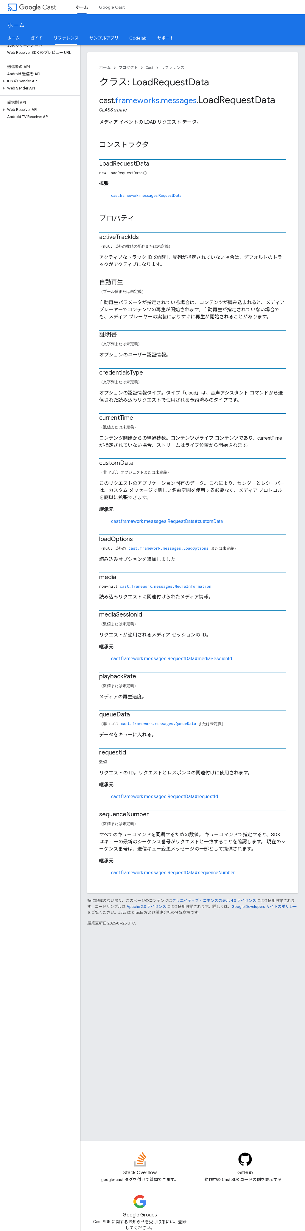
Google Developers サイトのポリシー (264, 906)
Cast (37, 7)
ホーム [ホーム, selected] (82, 7)
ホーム (16, 25)
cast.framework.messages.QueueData (158, 723)
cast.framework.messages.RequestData (146, 195)
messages (179, 100)
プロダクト (128, 67)
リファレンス (172, 67)
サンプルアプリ (104, 38)
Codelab (138, 38)
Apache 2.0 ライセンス (146, 906)
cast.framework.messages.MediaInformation (165, 586)
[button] (39, 81)
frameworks (137, 100)
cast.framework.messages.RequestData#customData (167, 521)
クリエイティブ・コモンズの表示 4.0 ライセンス (214, 900)
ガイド (36, 38)
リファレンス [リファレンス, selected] (66, 38)
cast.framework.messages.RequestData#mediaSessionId (171, 658)
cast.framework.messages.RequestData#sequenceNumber (173, 872)
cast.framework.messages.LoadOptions (168, 548)
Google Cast (112, 7)
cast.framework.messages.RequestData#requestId (164, 796)
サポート (165, 38)
